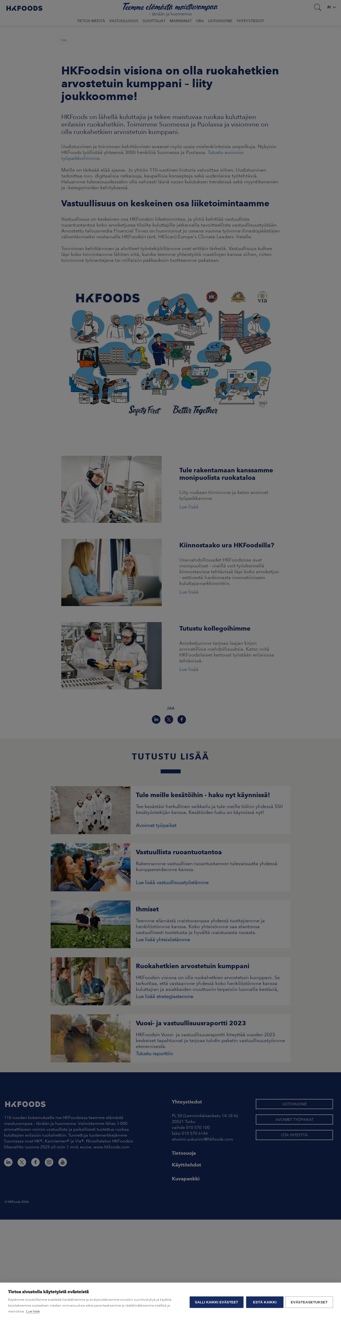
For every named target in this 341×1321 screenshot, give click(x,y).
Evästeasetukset (309, 1302)
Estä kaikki (264, 1302)
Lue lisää (33, 1311)
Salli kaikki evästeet (215, 1302)
